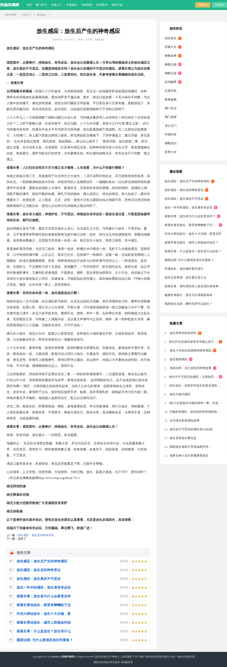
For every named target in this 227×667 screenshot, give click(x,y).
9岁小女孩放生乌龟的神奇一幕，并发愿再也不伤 (195, 403)
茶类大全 (171, 152)
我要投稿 (202, 5)
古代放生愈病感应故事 (184, 420)
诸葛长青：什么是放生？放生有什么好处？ (193, 251)
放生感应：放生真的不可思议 (184, 198)
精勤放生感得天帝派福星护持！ (190, 446)
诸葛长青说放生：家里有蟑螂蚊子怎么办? (192, 225)
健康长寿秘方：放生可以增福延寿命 (188, 295)
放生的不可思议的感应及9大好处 (191, 429)
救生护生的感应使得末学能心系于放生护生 (195, 341)
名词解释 (171, 82)
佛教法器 (171, 64)
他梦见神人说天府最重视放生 (189, 455)
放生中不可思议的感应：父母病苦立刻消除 (195, 376)
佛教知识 (171, 143)
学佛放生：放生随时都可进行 (184, 268)
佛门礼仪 (171, 108)
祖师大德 (117, 4)
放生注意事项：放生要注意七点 (185, 277)
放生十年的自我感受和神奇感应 (190, 350)
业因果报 (86, 4)
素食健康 (171, 99)
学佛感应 (71, 4)
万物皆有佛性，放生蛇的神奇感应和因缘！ (195, 411)
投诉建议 (219, 5)
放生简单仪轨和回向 (183, 333)
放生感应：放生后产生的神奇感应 (187, 181)
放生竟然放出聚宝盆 (183, 438)
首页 (29, 4)
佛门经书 (41, 4)
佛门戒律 (171, 117)
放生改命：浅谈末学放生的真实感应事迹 (195, 385)
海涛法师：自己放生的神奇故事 (190, 368)
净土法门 (171, 125)
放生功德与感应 (180, 394)
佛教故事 (171, 55)
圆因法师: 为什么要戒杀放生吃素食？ (189, 260)
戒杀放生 (41, 14)
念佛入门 (56, 4)
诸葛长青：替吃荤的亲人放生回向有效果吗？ (193, 286)
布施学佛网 (10, 14)
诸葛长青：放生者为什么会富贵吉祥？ (190, 216)
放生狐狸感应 (179, 359)
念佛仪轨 (171, 90)
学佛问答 (171, 134)
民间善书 (101, 4)
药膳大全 (171, 47)
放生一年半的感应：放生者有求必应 (188, 207)
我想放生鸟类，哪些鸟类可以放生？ (188, 303)
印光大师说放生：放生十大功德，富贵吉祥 (193, 233)
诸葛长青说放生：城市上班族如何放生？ (191, 242)
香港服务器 (127, 662)
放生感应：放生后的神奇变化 (36, 535)
